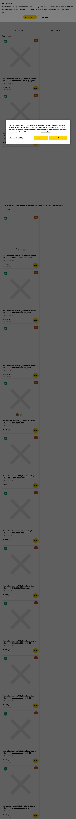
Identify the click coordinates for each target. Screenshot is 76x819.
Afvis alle (40, 138)
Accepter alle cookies (58, 138)
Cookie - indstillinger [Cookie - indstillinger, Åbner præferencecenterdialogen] (17, 138)
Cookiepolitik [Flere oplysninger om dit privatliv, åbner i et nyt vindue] (45, 132)
